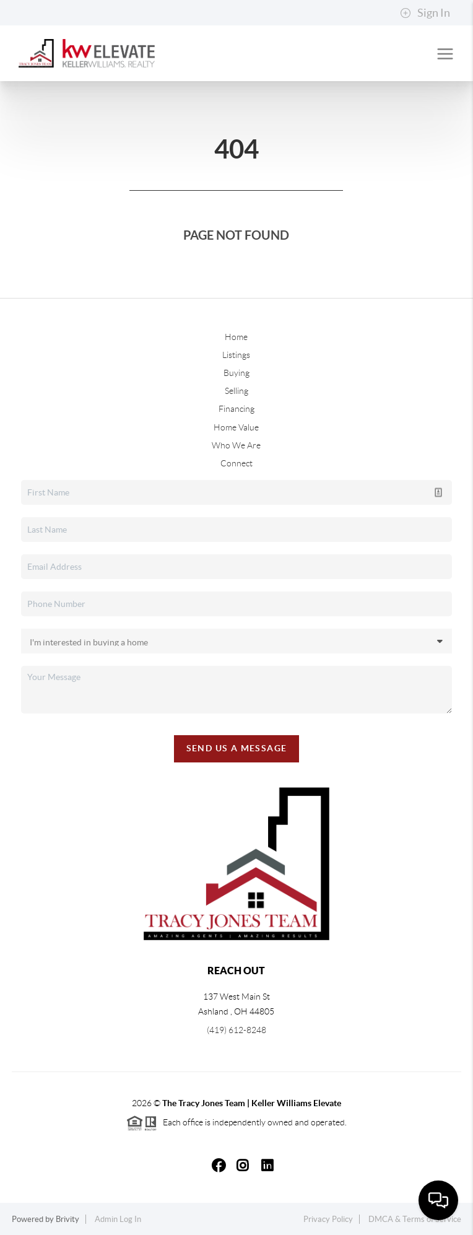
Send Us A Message (236, 748)
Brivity (67, 1219)
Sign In (425, 13)
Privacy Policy (328, 1219)
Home (236, 337)
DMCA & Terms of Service (414, 1219)
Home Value (236, 427)
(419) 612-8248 (236, 1030)
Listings (236, 355)
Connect (236, 463)
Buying (236, 373)
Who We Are (236, 445)
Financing (236, 409)
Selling (236, 391)
